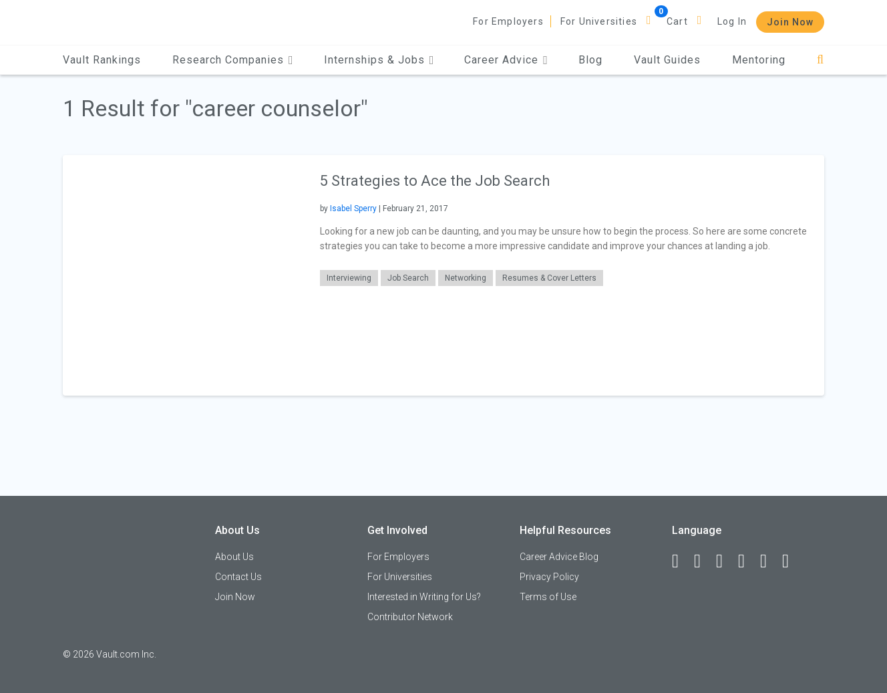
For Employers (508, 21)
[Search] (820, 59)
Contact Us (238, 576)
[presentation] (183, 275)
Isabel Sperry (353, 208)
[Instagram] (747, 561)
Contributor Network (410, 616)
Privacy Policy (549, 576)
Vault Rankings (102, 59)
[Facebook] (681, 561)
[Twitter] (725, 561)
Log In (732, 21)
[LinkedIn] (703, 561)
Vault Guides (667, 59)
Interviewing (349, 278)
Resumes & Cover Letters (549, 278)
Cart (677, 21)
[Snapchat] (791, 561)
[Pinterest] (769, 561)
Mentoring (758, 59)
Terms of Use (548, 596)
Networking (465, 278)
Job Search (408, 278)
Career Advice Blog (559, 556)
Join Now (790, 22)
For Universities (598, 21)
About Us (234, 556)
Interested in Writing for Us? (424, 596)
